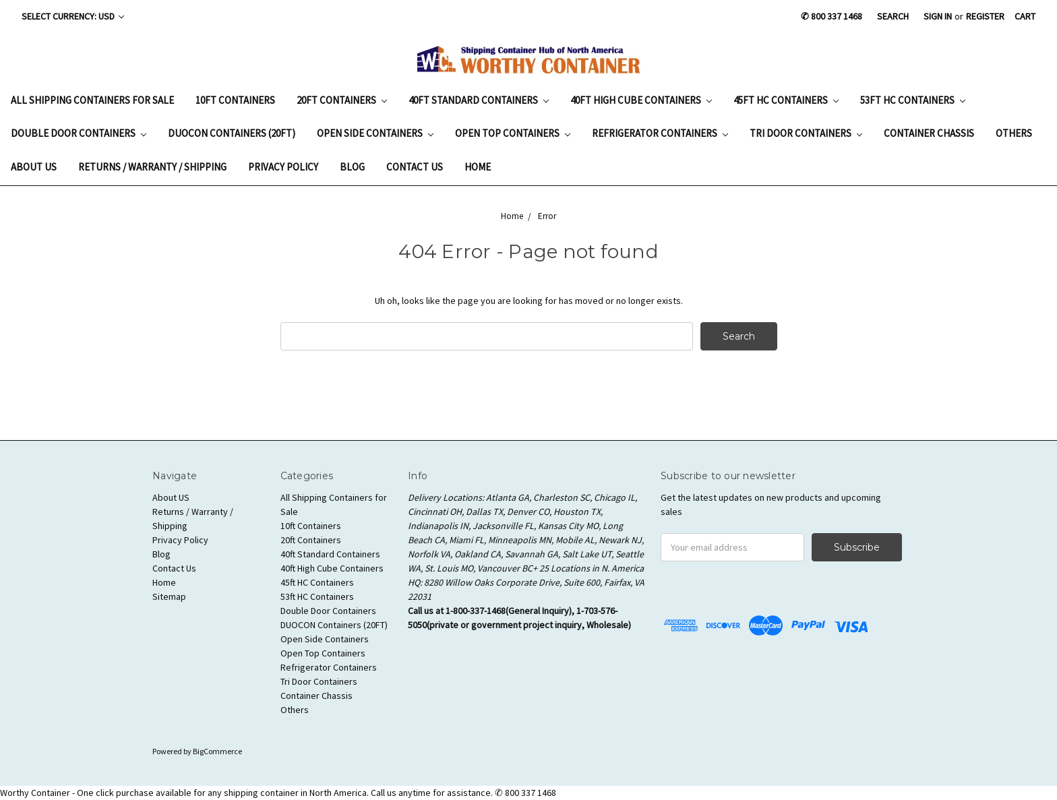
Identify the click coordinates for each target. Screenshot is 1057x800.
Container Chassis (929, 133)
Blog (352, 166)
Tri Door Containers (806, 133)
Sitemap (169, 596)
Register (985, 16)
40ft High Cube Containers (641, 100)
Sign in (938, 16)
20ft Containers (342, 100)
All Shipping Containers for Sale (92, 100)
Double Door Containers (78, 133)
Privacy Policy (283, 166)
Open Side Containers (375, 133)
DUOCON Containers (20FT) (231, 133)
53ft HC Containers (912, 100)
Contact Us (414, 166)
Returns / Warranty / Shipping (152, 166)
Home (477, 166)
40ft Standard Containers (479, 100)
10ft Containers (235, 100)
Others (1014, 133)
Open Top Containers (512, 133)
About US (34, 166)
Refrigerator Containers (660, 133)
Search (893, 16)
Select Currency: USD (73, 16)
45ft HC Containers (786, 100)
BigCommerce (217, 751)
